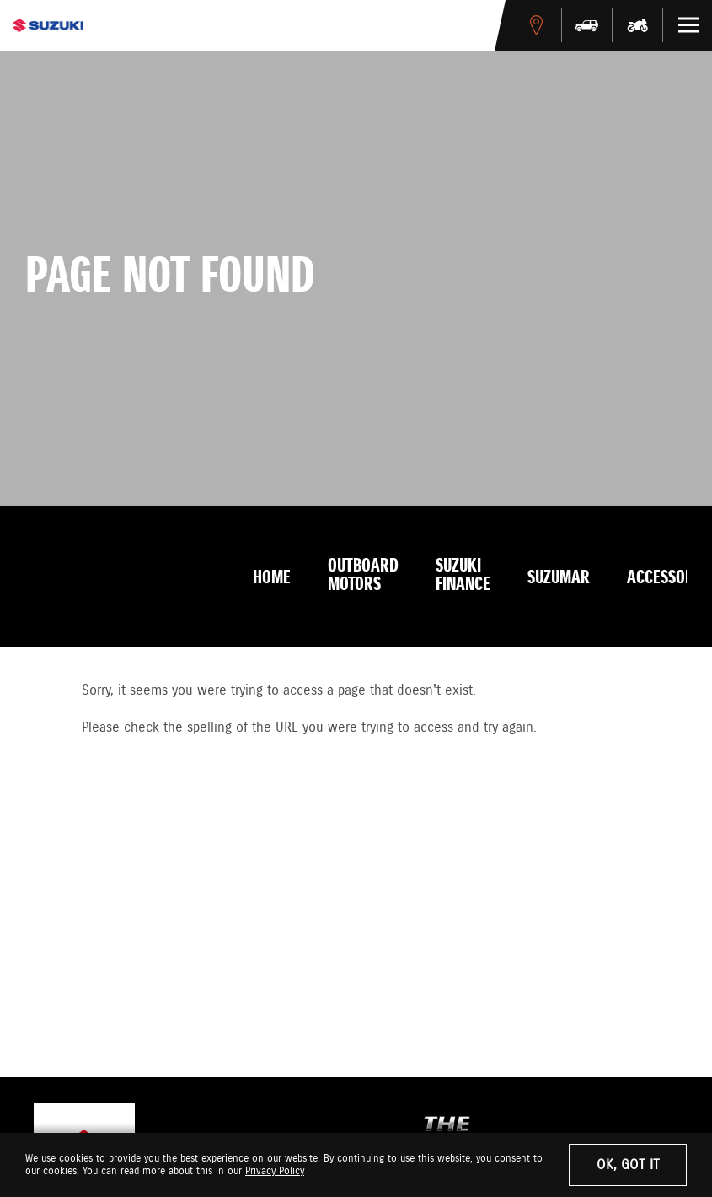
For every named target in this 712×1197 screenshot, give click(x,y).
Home (272, 578)
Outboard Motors (363, 575)
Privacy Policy (274, 1171)
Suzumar (558, 578)
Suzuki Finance (463, 575)
